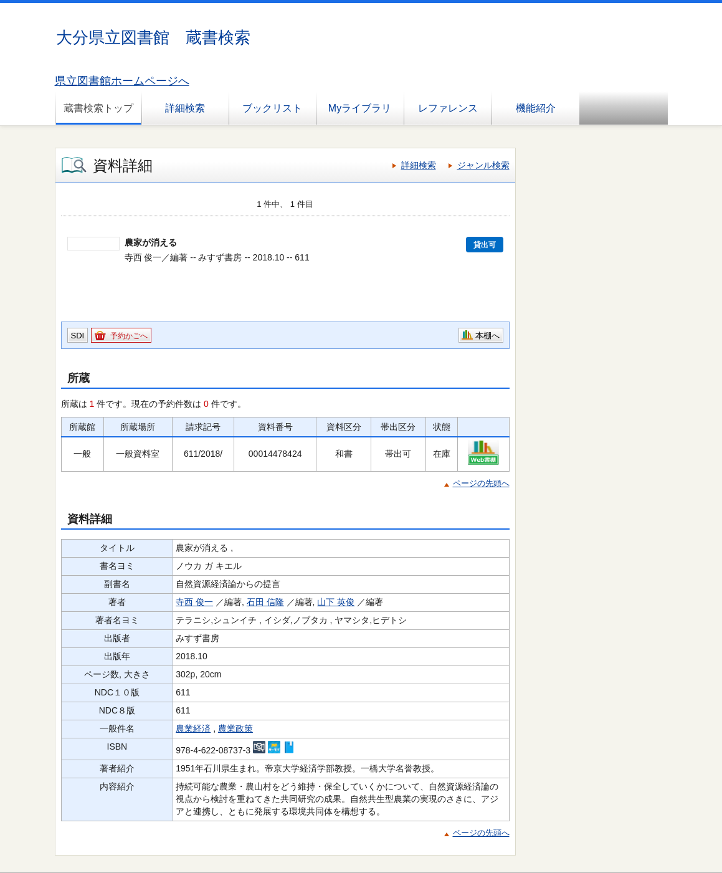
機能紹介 (536, 108)
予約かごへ (129, 336)
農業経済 (193, 728)
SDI (78, 335)
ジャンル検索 (483, 165)
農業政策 (235, 728)
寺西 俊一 (194, 602)
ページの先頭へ (481, 483)
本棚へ (487, 335)
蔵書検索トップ (98, 108)
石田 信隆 (265, 602)
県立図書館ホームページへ (122, 81)
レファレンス (448, 108)
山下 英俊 (335, 602)
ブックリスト (272, 108)
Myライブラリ (359, 108)
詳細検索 (185, 108)
